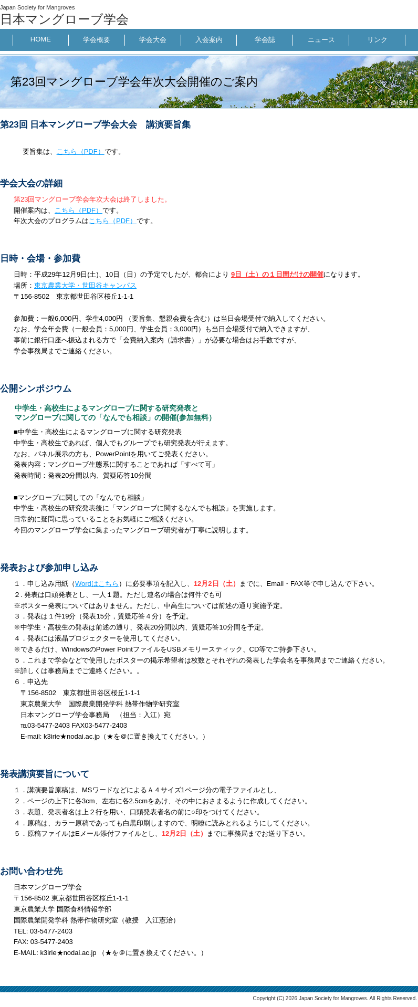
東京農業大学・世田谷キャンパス (85, 285)
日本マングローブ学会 (64, 19)
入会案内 (209, 40)
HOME (40, 39)
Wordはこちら (97, 584)
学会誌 (265, 40)
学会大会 (152, 40)
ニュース (321, 40)
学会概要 (96, 40)
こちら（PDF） (80, 151)
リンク (377, 40)
